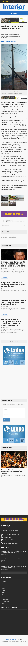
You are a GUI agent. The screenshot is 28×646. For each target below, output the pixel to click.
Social (3, 597)
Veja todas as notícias (14, 573)
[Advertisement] (14, 382)
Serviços (18, 638)
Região (3, 590)
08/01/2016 (4, 554)
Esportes (4, 583)
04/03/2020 (4, 561)
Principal (6, 638)
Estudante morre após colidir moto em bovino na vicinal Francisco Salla (13, 566)
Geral (3, 594)
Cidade (4, 581)
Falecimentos (5, 601)
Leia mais (4, 277)
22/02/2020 (4, 569)
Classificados (5, 599)
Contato (20, 639)
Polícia (3, 592)
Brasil (3, 588)
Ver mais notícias (14, 341)
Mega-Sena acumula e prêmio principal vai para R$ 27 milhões (13, 284)
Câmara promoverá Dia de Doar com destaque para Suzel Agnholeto (13, 302)
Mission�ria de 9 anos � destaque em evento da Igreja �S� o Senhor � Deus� (13, 552)
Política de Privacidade (11, 639)
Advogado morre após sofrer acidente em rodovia (12, 559)
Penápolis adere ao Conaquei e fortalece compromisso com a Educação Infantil (11, 322)
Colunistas (4, 603)
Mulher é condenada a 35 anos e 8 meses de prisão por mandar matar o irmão (13, 264)
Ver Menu (14, 13)
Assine (22, 638)
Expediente (12, 638)
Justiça (4, 586)
